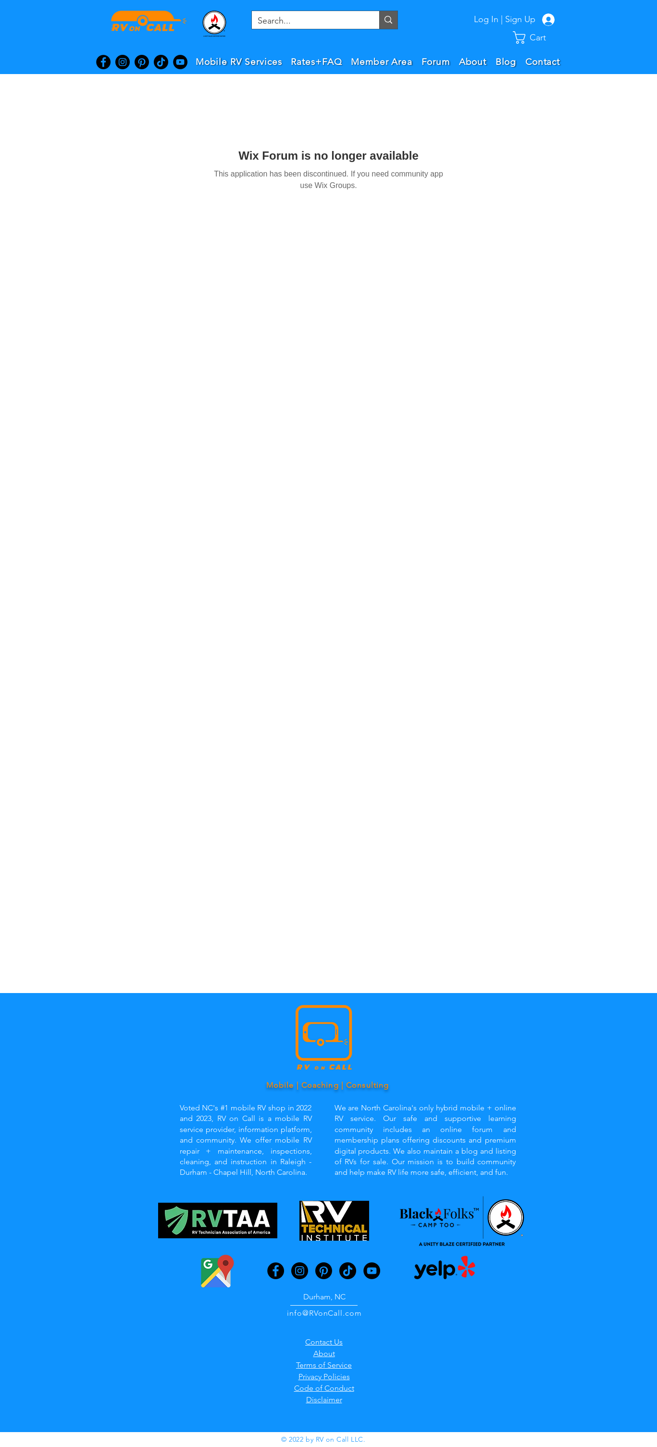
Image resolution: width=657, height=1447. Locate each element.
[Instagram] (122, 62)
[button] (537, 37)
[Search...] (308, 21)
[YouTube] (180, 62)
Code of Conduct (324, 1388)
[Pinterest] (142, 62)
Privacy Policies (324, 1376)
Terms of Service (324, 1365)
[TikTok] (161, 62)
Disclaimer (324, 1399)
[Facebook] (103, 62)
